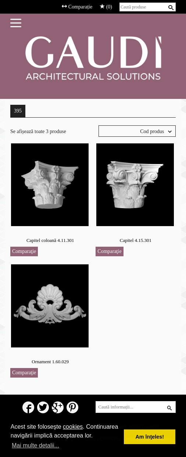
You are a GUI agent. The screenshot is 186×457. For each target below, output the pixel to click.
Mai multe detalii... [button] (35, 445)
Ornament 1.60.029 (50, 361)
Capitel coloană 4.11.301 (50, 240)
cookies (73, 427)
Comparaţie (24, 251)
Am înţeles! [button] (149, 437)
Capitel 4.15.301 (135, 240)
